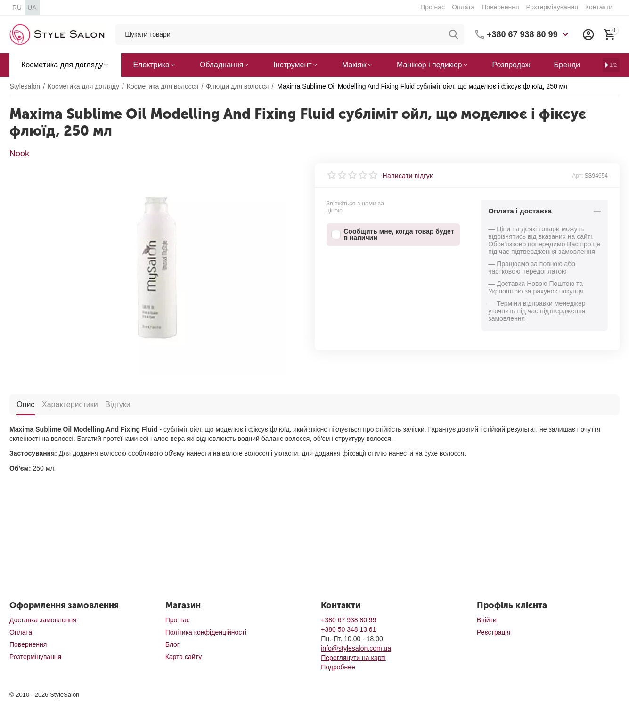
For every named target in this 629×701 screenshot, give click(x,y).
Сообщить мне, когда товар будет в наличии (392, 234)
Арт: (577, 175)
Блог (172, 644)
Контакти (599, 7)
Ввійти (487, 620)
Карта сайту (183, 656)
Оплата (463, 7)
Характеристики (69, 404)
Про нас (432, 7)
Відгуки (117, 404)
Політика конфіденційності (205, 632)
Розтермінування (552, 7)
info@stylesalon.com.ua (356, 648)
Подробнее (338, 667)
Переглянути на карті (353, 657)
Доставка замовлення (42, 620)
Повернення (500, 7)
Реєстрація (493, 632)
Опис (25, 404)
